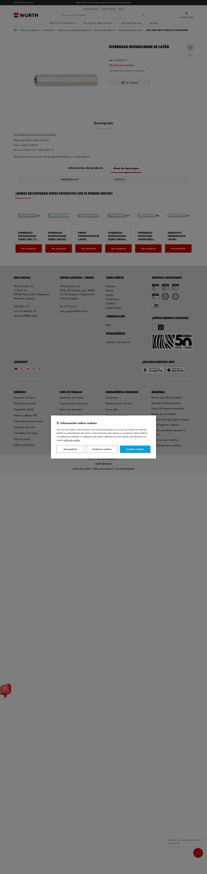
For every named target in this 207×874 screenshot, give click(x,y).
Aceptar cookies (135, 449)
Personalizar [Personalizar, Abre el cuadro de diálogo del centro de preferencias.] (70, 449)
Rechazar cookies (102, 449)
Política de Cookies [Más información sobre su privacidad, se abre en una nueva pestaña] (72, 440)
